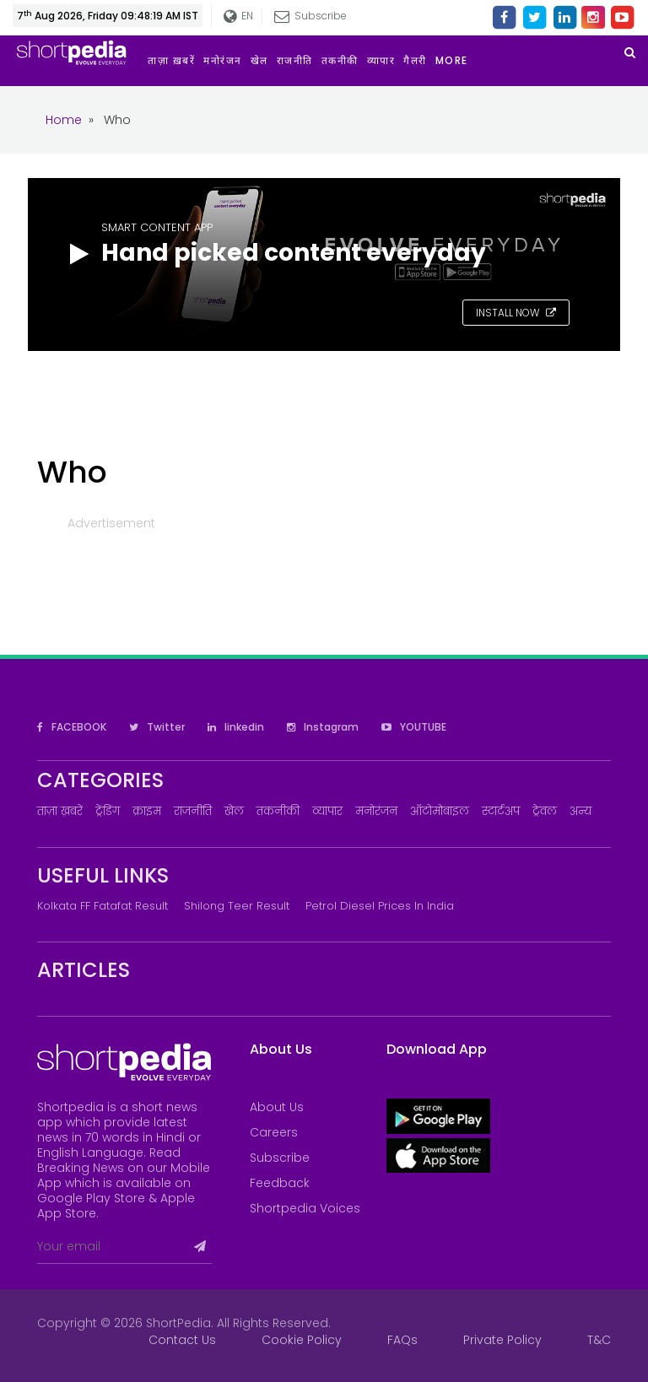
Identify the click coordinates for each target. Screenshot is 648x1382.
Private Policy (502, 1339)
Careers (274, 1132)
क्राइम (146, 811)
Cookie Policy (302, 1339)
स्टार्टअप (501, 811)
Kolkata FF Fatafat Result (102, 906)
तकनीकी (278, 811)
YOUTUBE (413, 727)
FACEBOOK (71, 727)
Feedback (280, 1182)
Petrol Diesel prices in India (379, 906)
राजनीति (193, 811)
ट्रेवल (544, 811)
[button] (456, 60)
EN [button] (237, 16)
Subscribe (309, 15)
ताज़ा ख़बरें (60, 811)
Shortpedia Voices (305, 1208)
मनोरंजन (376, 811)
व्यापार (327, 811)
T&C (599, 1339)
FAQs (402, 1339)
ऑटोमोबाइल (439, 811)
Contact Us (182, 1339)
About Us (277, 1107)
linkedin (236, 727)
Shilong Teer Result (236, 906)
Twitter (157, 727)
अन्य (580, 811)
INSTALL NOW (516, 312)
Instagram (323, 727)
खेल (234, 811)
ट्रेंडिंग (107, 811)
